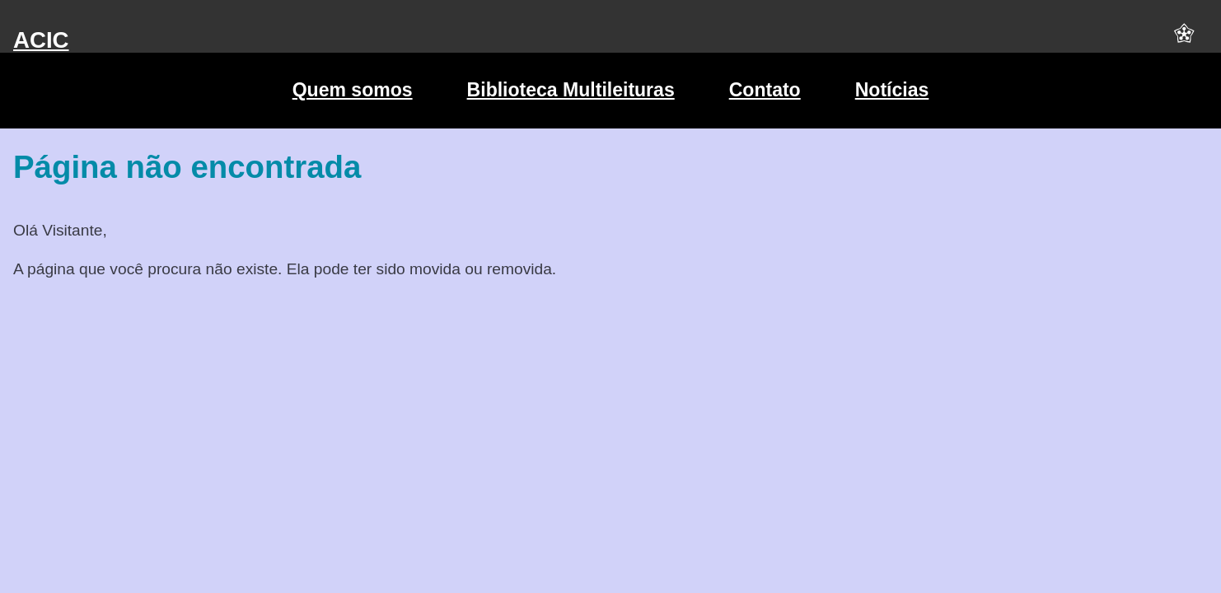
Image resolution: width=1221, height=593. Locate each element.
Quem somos (352, 89)
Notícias (892, 89)
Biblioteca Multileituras (571, 89)
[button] (1184, 40)
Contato (765, 89)
